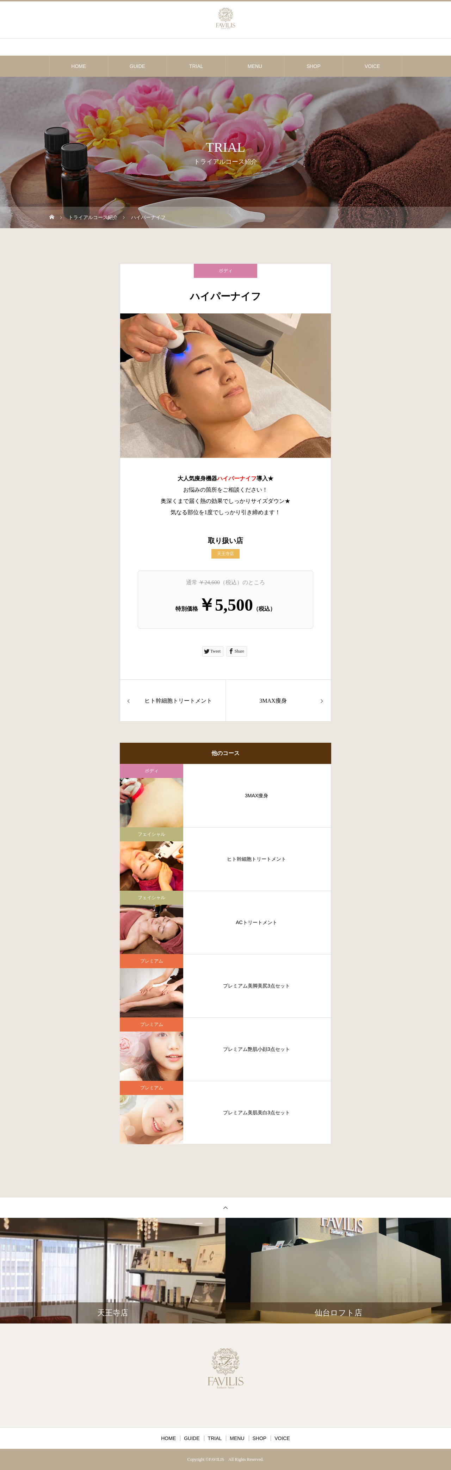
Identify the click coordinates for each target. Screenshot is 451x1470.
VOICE (372, 66)
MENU (255, 66)
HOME (78, 66)
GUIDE (137, 66)
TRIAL (196, 66)
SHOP (314, 66)
